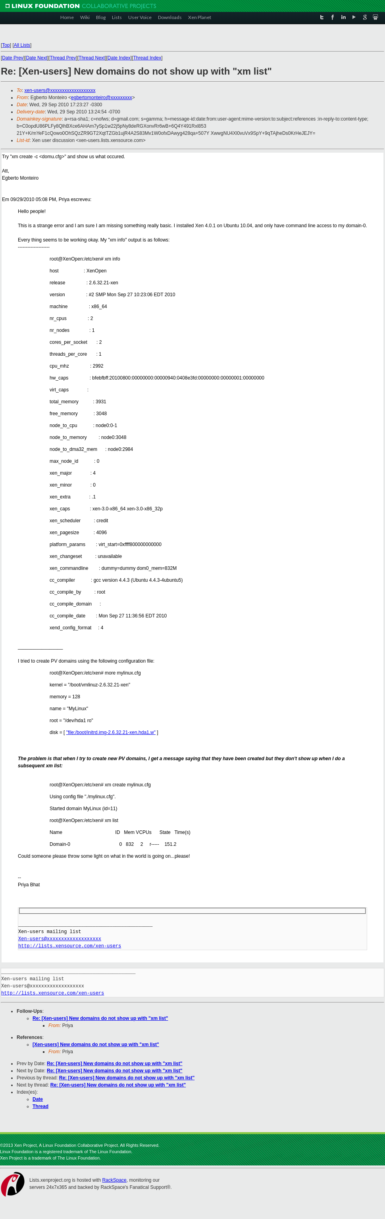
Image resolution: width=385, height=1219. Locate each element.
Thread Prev (63, 58)
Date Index (119, 58)
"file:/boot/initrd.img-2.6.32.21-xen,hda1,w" (111, 732)
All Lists (22, 45)
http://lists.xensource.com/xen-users (69, 946)
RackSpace (114, 1180)
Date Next (36, 58)
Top (6, 45)
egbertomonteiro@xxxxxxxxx (101, 97)
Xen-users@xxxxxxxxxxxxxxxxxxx (59, 938)
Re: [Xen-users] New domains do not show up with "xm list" (100, 1018)
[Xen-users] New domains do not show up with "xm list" (96, 1044)
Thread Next (92, 58)
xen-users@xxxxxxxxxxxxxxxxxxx (60, 90)
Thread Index (147, 58)
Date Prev (12, 58)
